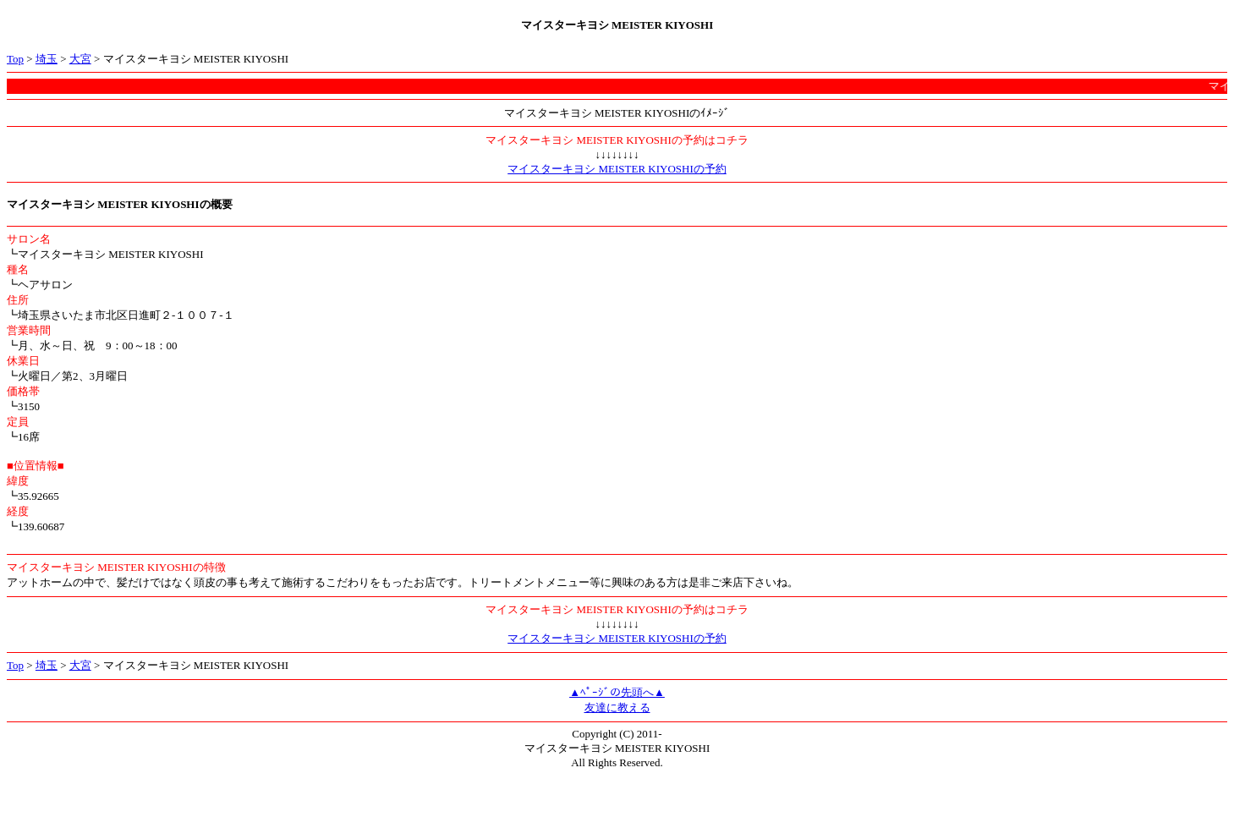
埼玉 (47, 58)
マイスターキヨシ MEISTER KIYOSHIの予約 (617, 168)
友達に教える (617, 707)
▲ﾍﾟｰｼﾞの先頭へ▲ (617, 692)
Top (15, 58)
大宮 (80, 58)
